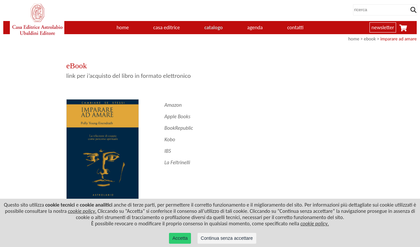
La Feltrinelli (177, 162)
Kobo (169, 139)
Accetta (180, 238)
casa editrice (166, 27)
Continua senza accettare (227, 238)
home (122, 27)
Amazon (173, 105)
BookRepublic (178, 128)
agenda (255, 27)
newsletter (382, 27)
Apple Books (177, 116)
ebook (370, 39)
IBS (167, 151)
